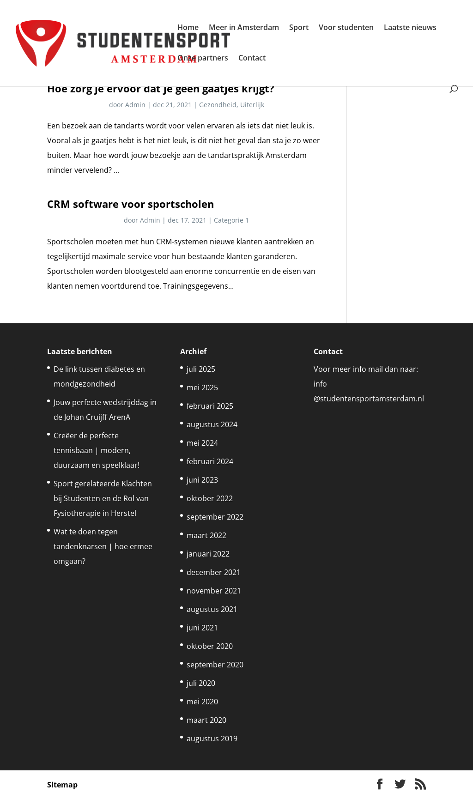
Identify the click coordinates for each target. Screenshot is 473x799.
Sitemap (62, 785)
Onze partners (202, 58)
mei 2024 (202, 443)
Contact (252, 58)
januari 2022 (208, 554)
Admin (135, 104)
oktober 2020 (210, 646)
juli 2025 (201, 369)
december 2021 (214, 572)
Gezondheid (217, 104)
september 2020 (215, 665)
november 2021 (214, 591)
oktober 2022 (210, 498)
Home (188, 28)
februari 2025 (210, 406)
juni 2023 (202, 480)
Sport (299, 28)
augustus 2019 (212, 738)
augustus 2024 (212, 424)
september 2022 (215, 517)
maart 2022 (206, 535)
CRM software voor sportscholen (130, 204)
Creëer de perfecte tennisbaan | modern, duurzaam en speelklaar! (96, 450)
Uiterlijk (252, 104)
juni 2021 (202, 628)
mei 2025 (202, 387)
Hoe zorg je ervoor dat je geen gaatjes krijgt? (160, 88)
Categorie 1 (231, 220)
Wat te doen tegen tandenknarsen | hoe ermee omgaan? (103, 546)
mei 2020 (202, 701)
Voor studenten (346, 28)
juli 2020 (201, 683)
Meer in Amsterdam (244, 28)
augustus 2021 (212, 609)
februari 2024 (210, 461)
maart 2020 (206, 720)
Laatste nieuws (410, 28)
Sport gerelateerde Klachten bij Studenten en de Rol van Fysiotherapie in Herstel (103, 498)
